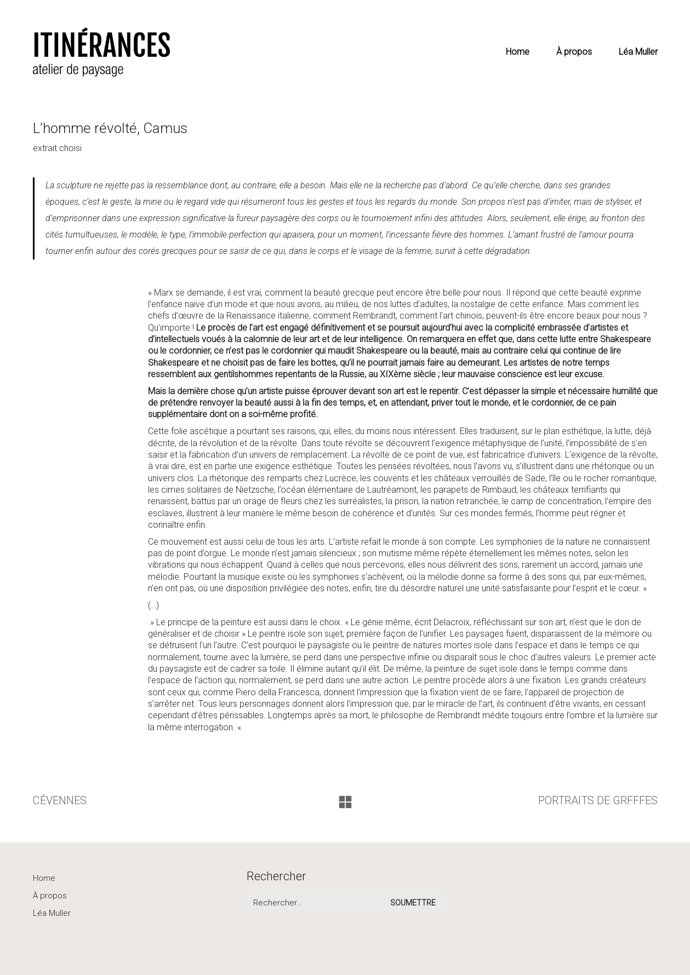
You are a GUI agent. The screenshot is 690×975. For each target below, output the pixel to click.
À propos (50, 896)
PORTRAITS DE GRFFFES (598, 800)
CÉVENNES (60, 800)
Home (44, 878)
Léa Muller (52, 913)
